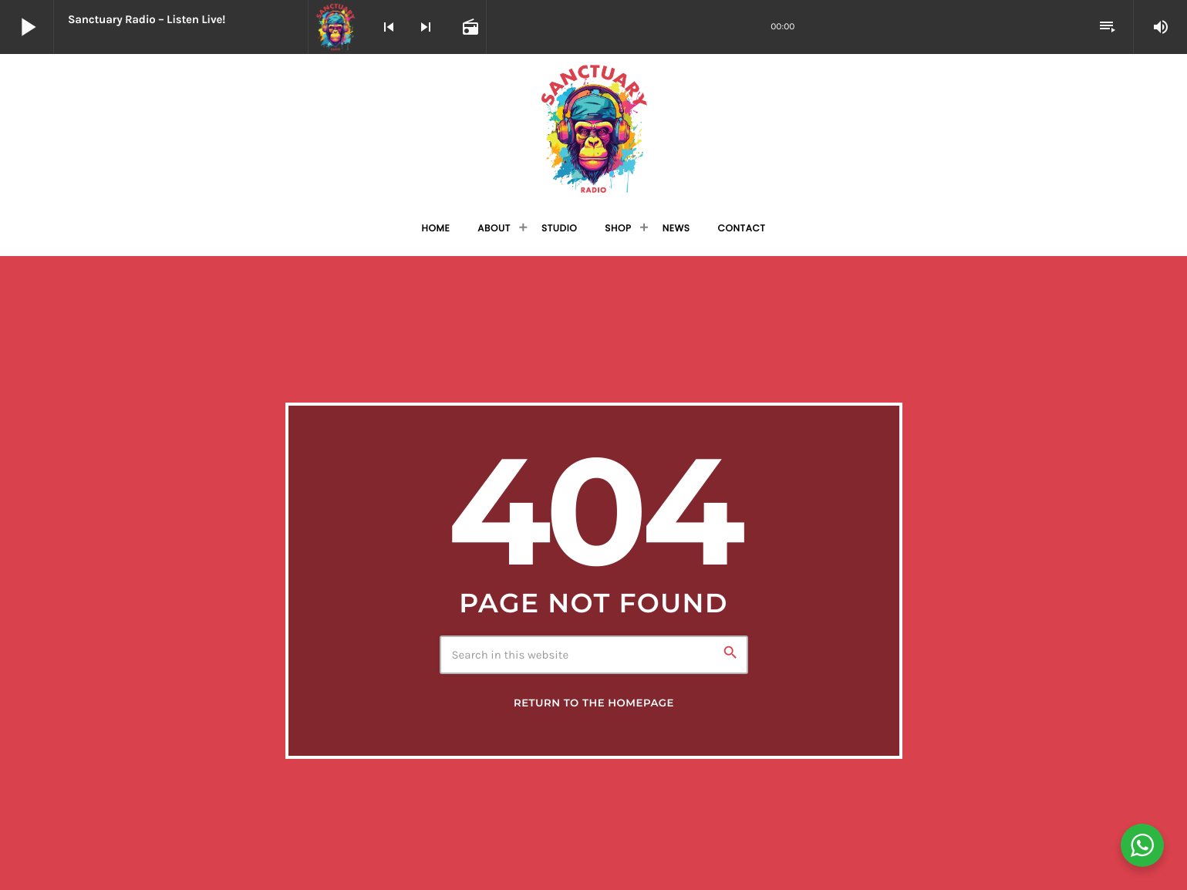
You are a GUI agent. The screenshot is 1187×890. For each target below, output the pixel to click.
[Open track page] (469, 27)
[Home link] (593, 128)
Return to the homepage (594, 703)
